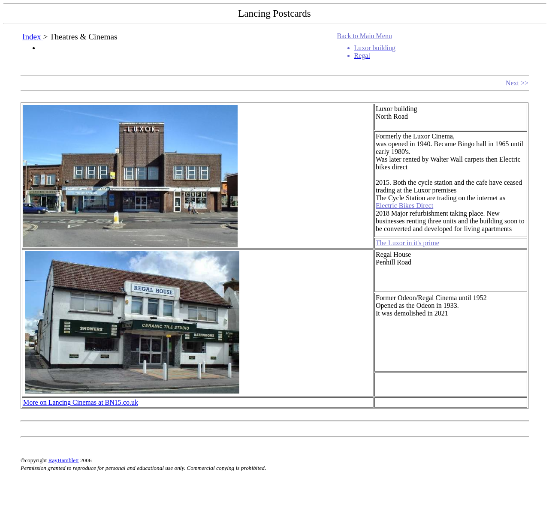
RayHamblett (63, 460)
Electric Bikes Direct (404, 205)
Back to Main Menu (364, 35)
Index (32, 36)
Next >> (517, 83)
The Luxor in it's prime (407, 242)
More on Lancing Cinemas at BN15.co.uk (80, 402)
